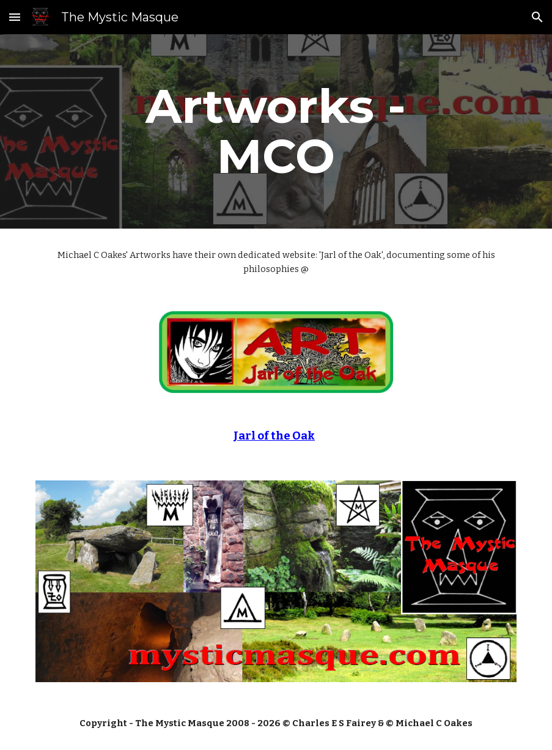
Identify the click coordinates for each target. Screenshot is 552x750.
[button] (14, 17)
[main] (276, 131)
